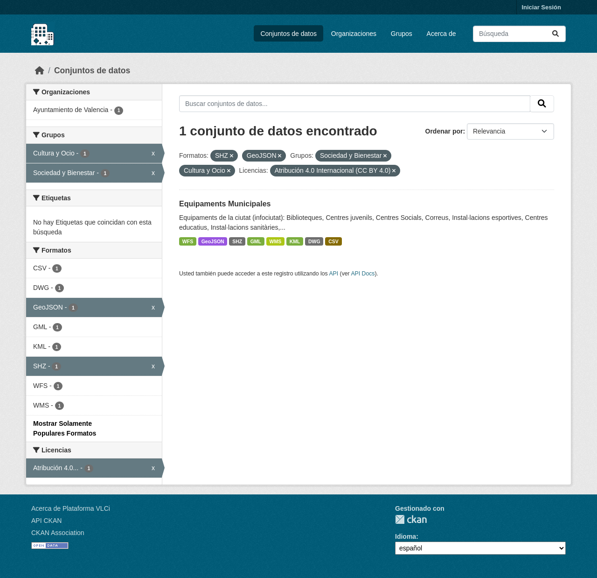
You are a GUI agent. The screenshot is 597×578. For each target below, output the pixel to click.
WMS (276, 241)
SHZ (237, 241)
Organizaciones (353, 33)
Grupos (401, 33)
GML (255, 241)
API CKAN (46, 520)
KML (295, 241)
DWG (314, 241)
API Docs (363, 273)
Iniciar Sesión (541, 7)
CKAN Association (57, 532)
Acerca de (441, 33)
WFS (187, 241)
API (333, 273)
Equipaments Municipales (225, 204)
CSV (333, 241)
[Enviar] (555, 34)
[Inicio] (39, 70)
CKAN (411, 519)
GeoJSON (212, 241)
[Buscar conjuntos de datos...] (519, 34)
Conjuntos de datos (288, 33)
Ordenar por (444, 131)
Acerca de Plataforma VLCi (70, 508)
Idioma (405, 536)
